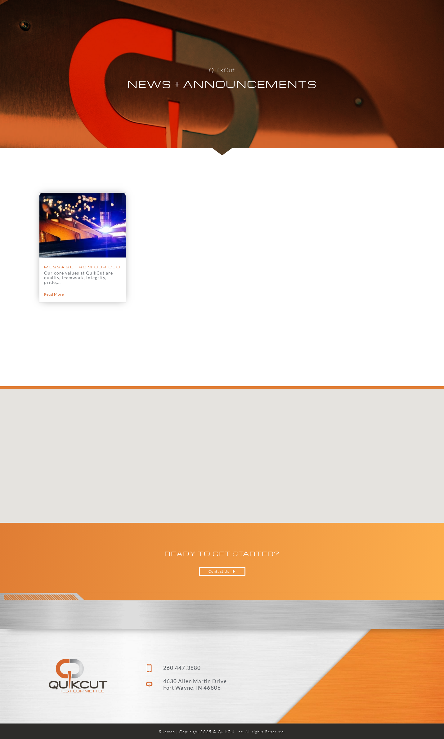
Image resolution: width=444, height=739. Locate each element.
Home (225, 14)
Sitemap (167, 731)
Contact (379, 14)
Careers (344, 14)
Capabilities (265, 14)
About (309, 14)
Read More (54, 294)
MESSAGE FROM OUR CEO (82, 267)
